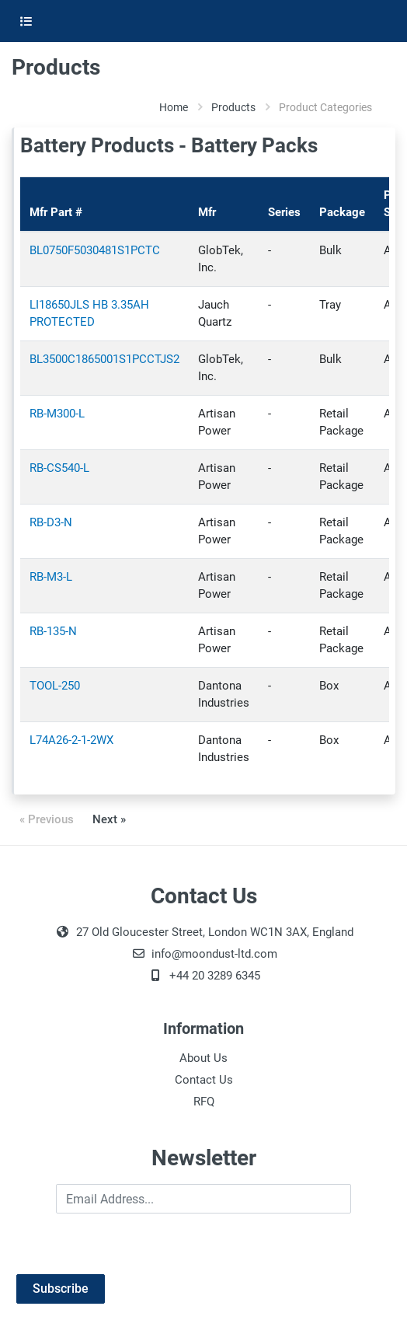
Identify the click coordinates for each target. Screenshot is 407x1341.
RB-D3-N (51, 522)
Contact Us (204, 1080)
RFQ (203, 1102)
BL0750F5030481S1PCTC (95, 250)
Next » (109, 819)
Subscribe (61, 1288)
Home (173, 107)
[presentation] (130, 1244)
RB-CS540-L (59, 468)
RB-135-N (53, 631)
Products (233, 107)
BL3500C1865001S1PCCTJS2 (104, 359)
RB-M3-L (51, 577)
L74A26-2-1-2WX (71, 740)
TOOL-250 (55, 686)
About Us (203, 1058)
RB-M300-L (57, 414)
